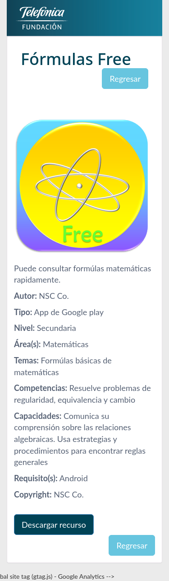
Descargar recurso (54, 525)
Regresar (125, 79)
